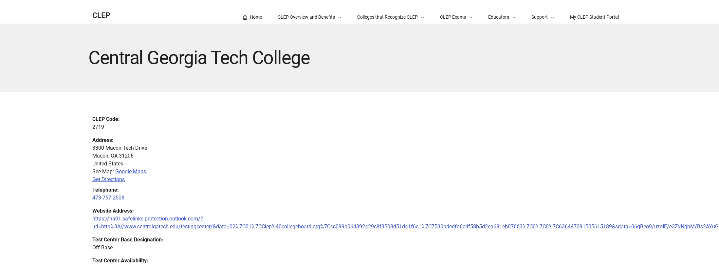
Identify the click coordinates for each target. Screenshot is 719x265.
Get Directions (108, 179)
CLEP (101, 15)
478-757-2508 (108, 198)
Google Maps (130, 171)
